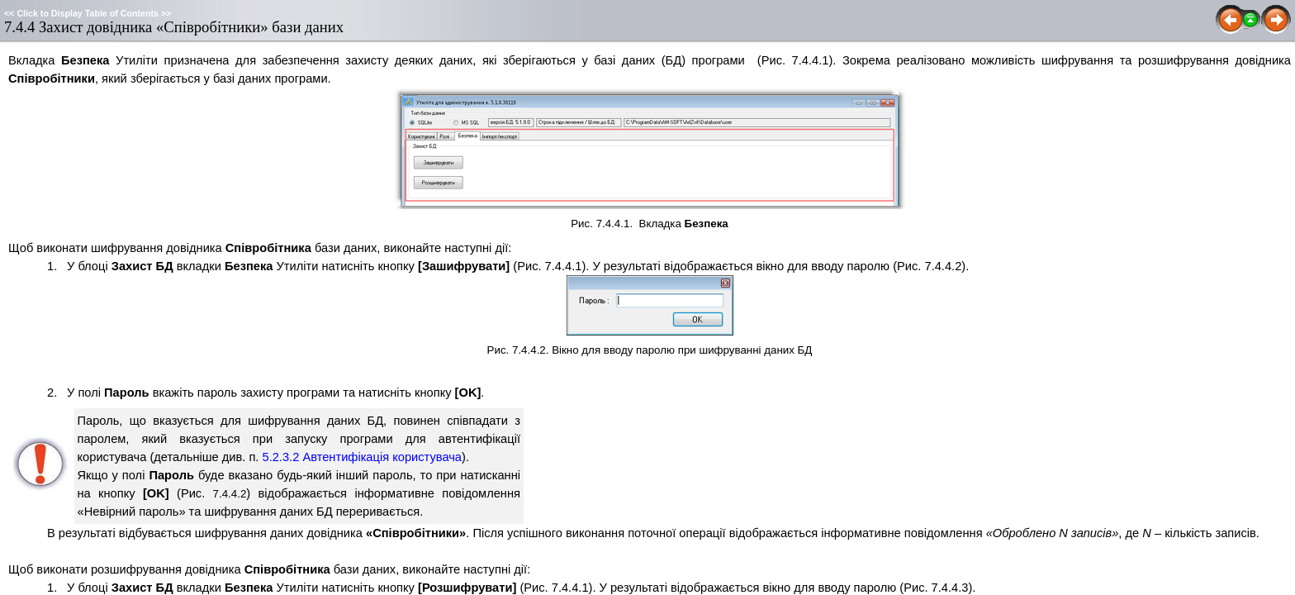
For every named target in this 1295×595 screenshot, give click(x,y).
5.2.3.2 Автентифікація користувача (362, 457)
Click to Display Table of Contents (88, 13)
